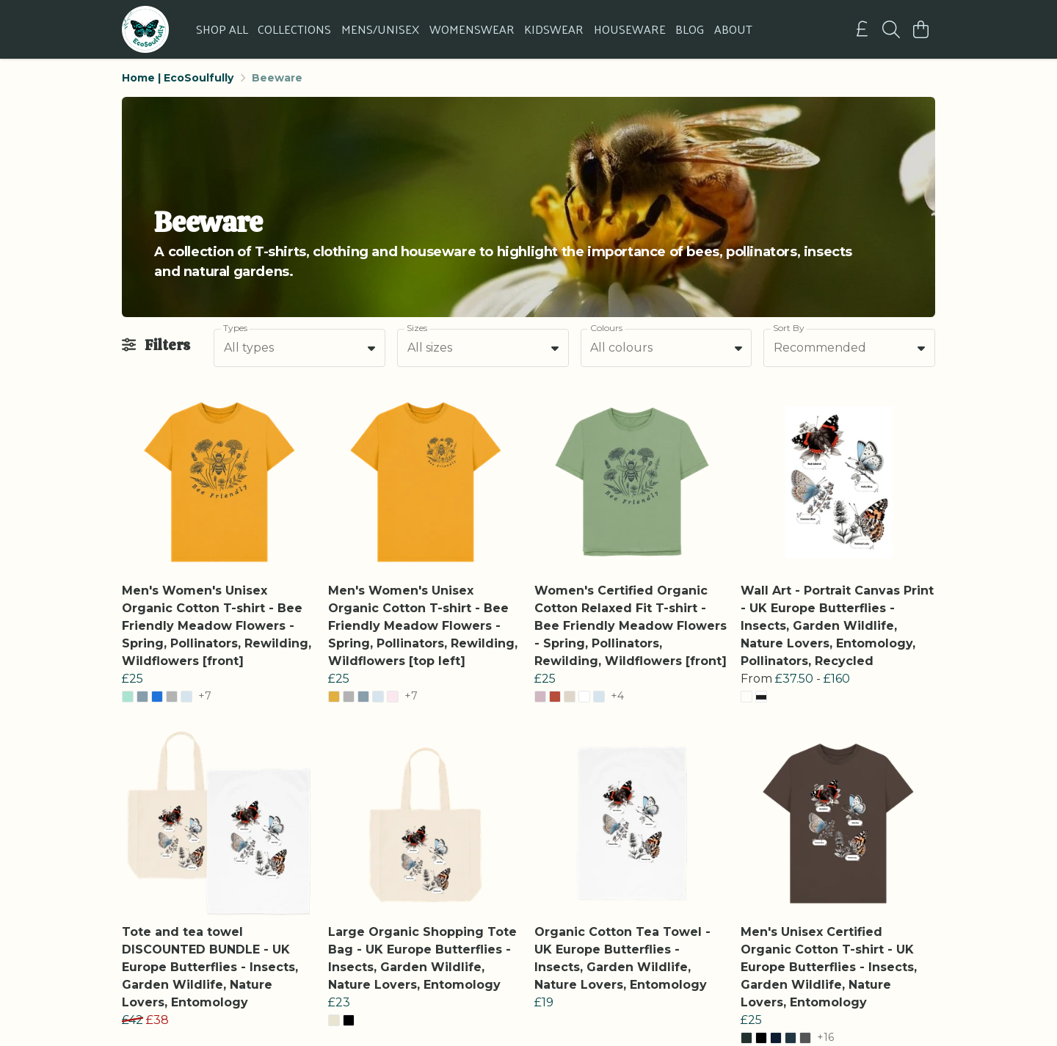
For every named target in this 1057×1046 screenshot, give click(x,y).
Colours (606, 327)
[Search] (891, 29)
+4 (617, 696)
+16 (825, 1038)
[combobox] (299, 348)
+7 (204, 696)
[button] (371, 348)
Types (235, 327)
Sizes (417, 327)
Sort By (788, 327)
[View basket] (920, 29)
